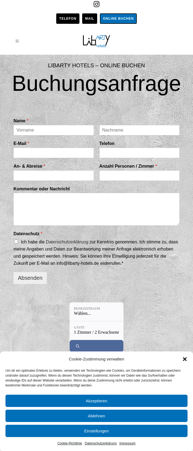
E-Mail (21, 143)
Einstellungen (96, 431)
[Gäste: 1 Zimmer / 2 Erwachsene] (96, 330)
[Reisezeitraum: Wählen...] (96, 311)
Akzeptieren (96, 400)
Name (20, 120)
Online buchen (118, 19)
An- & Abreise (29, 166)
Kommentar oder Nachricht (41, 189)
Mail (89, 19)
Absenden (30, 278)
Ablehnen (96, 416)
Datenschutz (27, 233)
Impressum (127, 443)
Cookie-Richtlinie (69, 443)
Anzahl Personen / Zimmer (128, 166)
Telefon (67, 19)
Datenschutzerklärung (101, 443)
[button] (185, 359)
